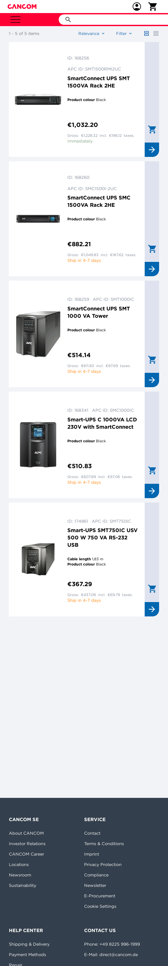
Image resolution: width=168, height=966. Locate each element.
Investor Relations (27, 843)
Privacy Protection (103, 864)
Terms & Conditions (104, 843)
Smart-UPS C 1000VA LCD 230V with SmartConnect (102, 423)
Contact (92, 833)
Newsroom (20, 874)
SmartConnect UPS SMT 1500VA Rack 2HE (98, 82)
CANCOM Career (26, 854)
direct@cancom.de (118, 954)
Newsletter (95, 885)
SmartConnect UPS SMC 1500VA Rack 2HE (99, 201)
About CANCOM (26, 833)
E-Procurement (99, 895)
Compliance (96, 874)
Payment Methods (27, 954)
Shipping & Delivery (29, 944)
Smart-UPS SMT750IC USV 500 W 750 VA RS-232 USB (102, 537)
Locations (19, 864)
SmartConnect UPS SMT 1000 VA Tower (98, 312)
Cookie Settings (100, 906)
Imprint (91, 854)
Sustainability (22, 885)
